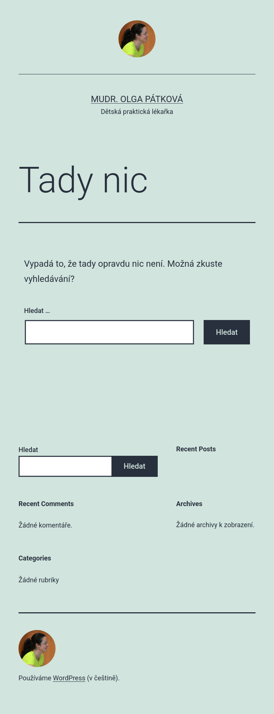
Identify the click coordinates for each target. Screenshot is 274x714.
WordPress (69, 678)
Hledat (28, 450)
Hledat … (37, 310)
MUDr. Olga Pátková (137, 99)
